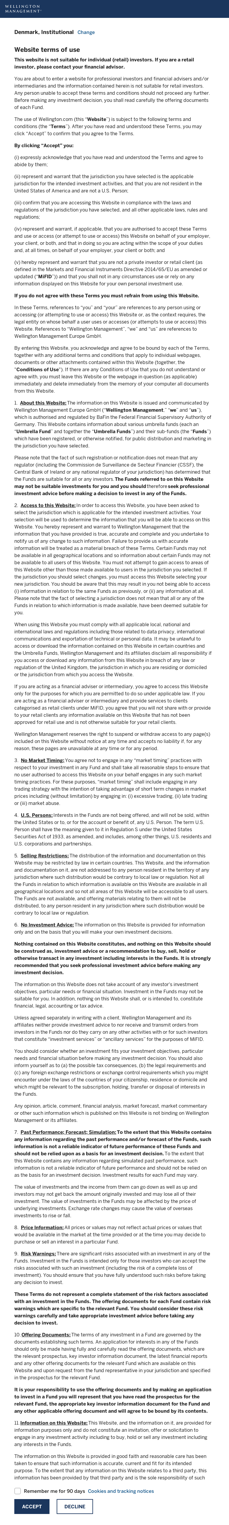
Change (86, 32)
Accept (32, 1507)
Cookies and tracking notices (121, 1491)
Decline (74, 1507)
